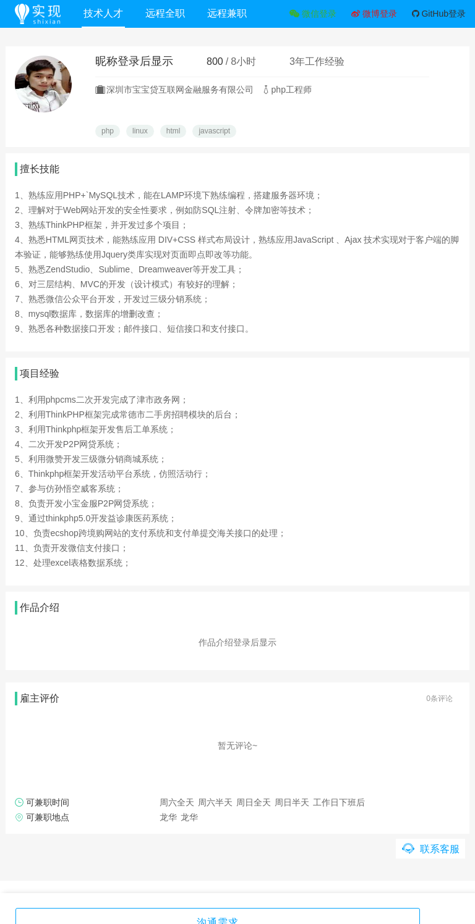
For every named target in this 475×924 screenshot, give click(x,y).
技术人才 (107, 13)
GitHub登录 (439, 14)
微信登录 (312, 14)
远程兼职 (230, 13)
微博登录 (374, 14)
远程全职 (169, 13)
